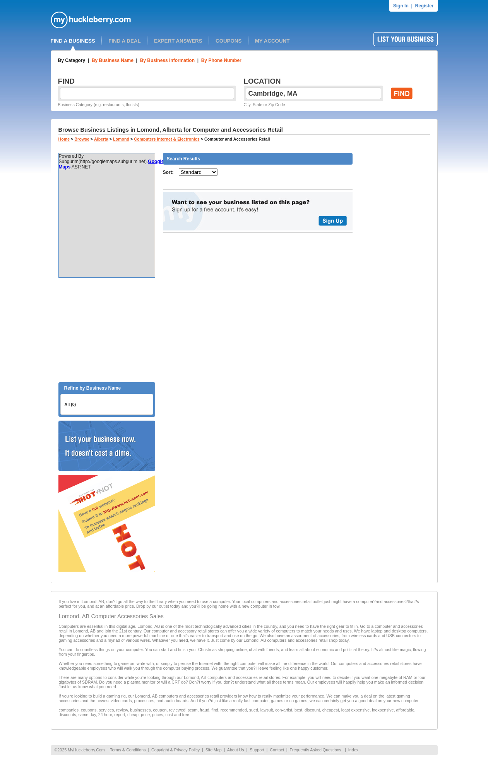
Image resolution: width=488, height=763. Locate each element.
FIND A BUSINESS (73, 41)
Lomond (121, 139)
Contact (277, 750)
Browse (81, 139)
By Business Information (167, 60)
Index (353, 750)
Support (257, 750)
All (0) (70, 404)
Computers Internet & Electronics (166, 139)
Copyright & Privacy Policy (175, 750)
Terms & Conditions (128, 750)
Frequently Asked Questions (315, 750)
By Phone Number (221, 60)
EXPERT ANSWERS (178, 41)
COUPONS (228, 41)
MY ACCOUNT (272, 41)
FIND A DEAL (124, 41)
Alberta (101, 139)
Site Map (213, 750)
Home (64, 139)
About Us (235, 750)
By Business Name (113, 60)
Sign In (401, 6)
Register (424, 6)
